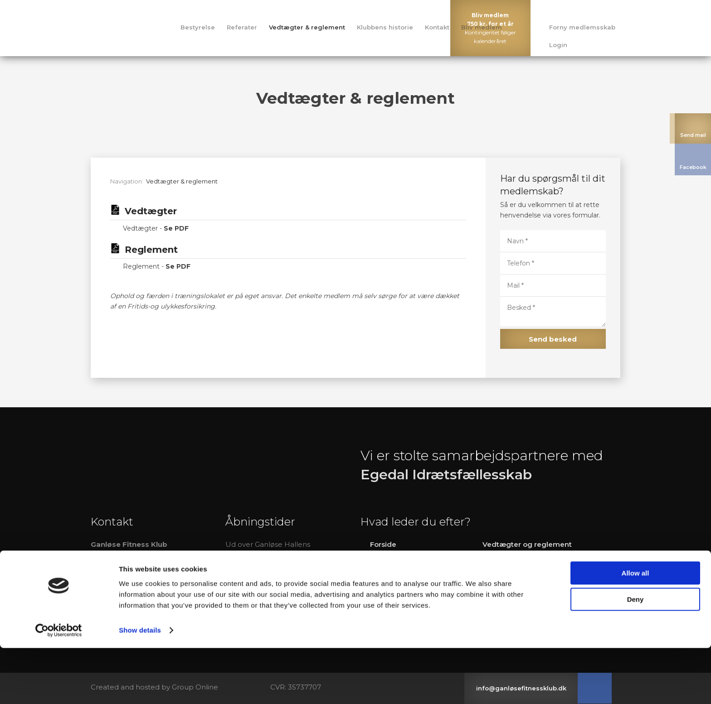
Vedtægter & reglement (307, 27)
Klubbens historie (385, 27)
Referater (242, 27)
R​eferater (386, 575)
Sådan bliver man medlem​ (529, 591)
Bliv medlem (481, 27)
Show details (140, 686)
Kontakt (437, 27)
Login (558, 44)
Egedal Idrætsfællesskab (446, 474)
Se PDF (176, 228)
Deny (635, 655)
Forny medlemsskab (582, 27)
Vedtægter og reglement (527, 544)
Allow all (635, 629)
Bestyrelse (197, 27)
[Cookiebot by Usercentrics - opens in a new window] (58, 686)
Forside (383, 544)
